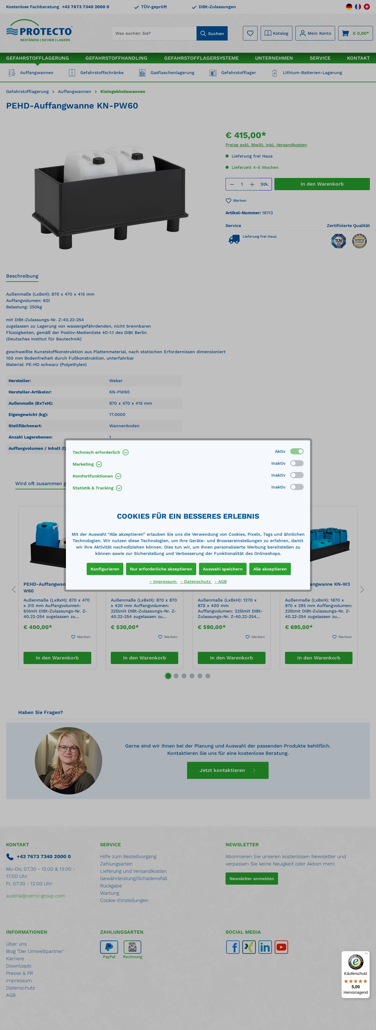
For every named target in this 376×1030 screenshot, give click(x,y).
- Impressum (164, 581)
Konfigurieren (105, 568)
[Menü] (366, 954)
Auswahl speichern (223, 568)
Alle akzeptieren (270, 568)
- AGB (221, 581)
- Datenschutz (196, 581)
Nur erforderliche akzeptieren (161, 568)
